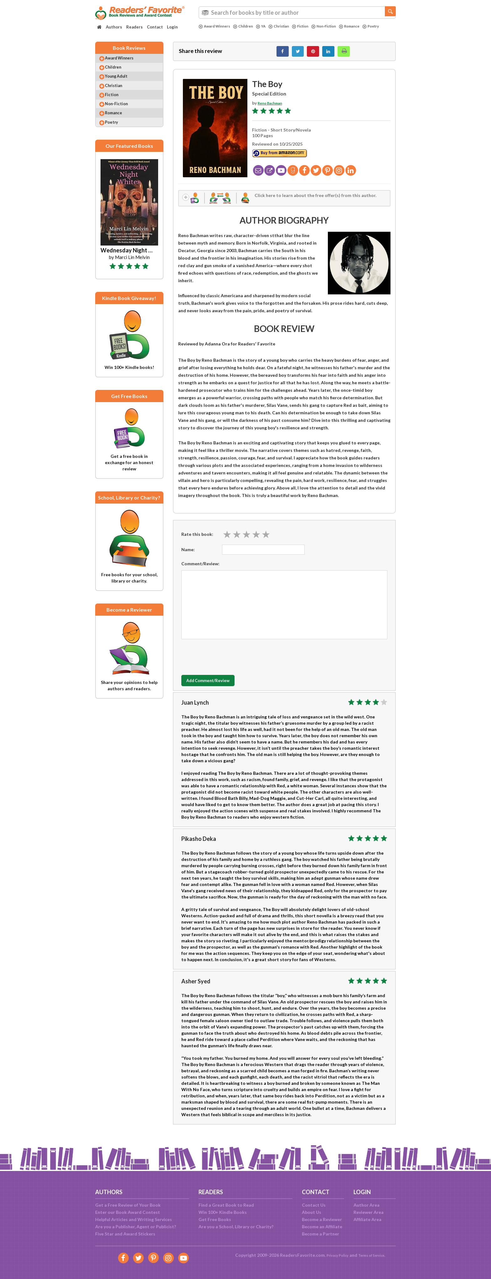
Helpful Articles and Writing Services (133, 1219)
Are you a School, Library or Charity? (236, 1226)
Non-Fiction (338, 26)
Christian (288, 26)
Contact (155, 26)
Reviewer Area (369, 1212)
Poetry (208, 31)
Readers (134, 26)
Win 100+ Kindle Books (223, 1212)
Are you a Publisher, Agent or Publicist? (135, 1226)
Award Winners (217, 26)
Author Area (367, 1205)
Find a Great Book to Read (226, 1205)
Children (248, 26)
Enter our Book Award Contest (127, 1212)
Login (172, 26)
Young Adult (122, 84)
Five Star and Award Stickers (125, 1233)
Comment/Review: (200, 569)
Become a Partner (320, 1233)
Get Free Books (215, 1219)
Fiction (312, 26)
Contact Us (314, 1205)
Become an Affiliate (322, 1226)
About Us (311, 1212)
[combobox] (297, 12)
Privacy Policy (333, 1255)
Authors (114, 26)
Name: (188, 555)
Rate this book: (197, 539)
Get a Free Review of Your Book (128, 1205)
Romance (368, 26)
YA (268, 26)
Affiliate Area (367, 1219)
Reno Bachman (273, 106)
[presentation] (229, 661)
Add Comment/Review (218, 686)
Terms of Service (374, 1255)
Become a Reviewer (322, 1219)
